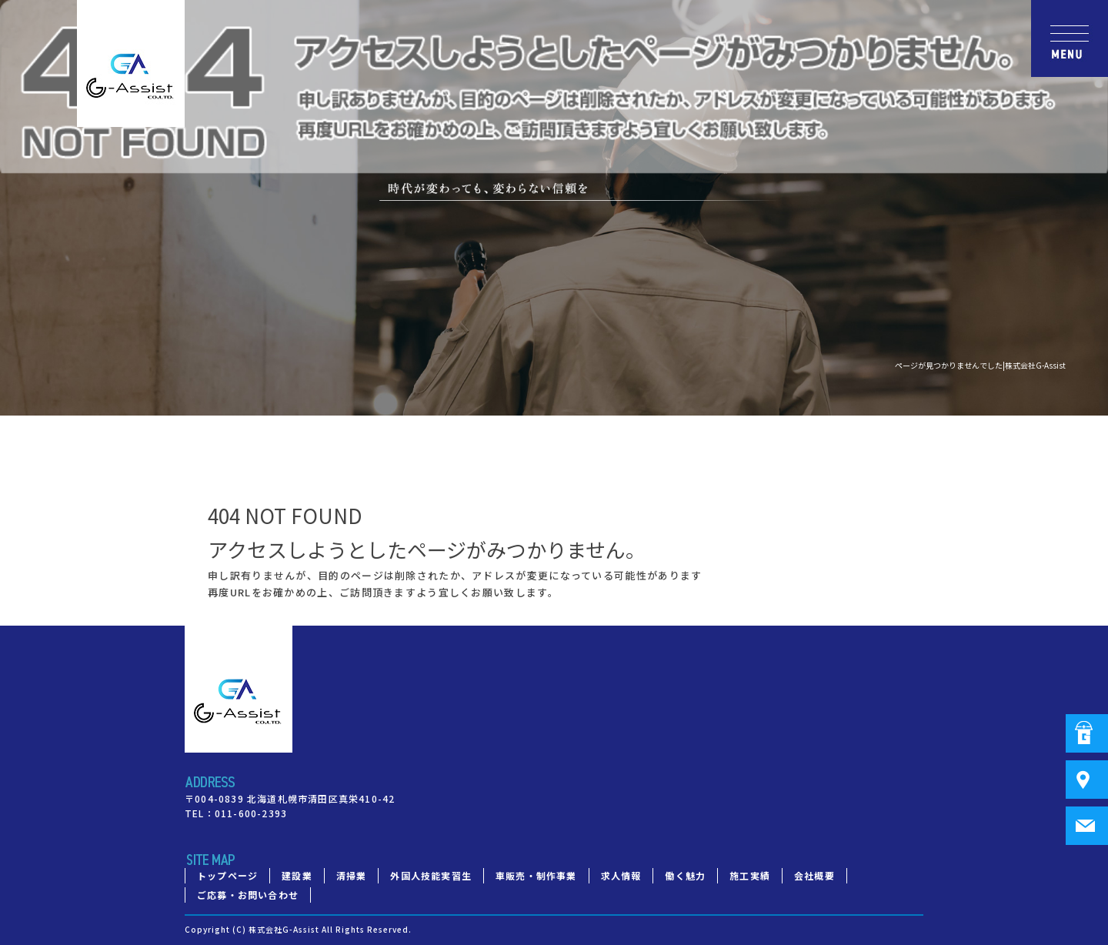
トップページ (227, 875)
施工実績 (749, 875)
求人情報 (621, 875)
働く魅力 (685, 875)
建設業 (297, 875)
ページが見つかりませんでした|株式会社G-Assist (980, 365)
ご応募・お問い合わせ (248, 894)
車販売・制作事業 (536, 875)
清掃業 (351, 875)
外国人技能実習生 (431, 875)
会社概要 (814, 875)
